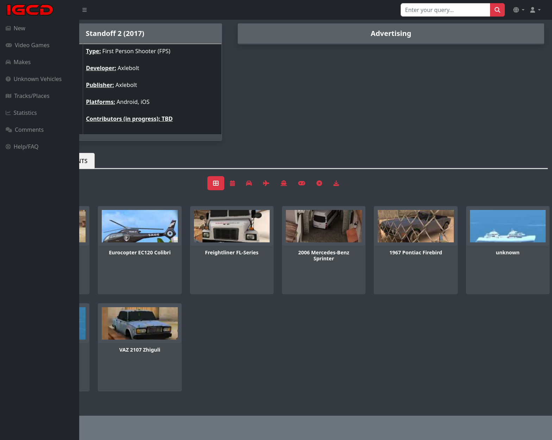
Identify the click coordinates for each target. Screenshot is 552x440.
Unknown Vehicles (34, 79)
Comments (25, 130)
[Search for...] (445, 10)
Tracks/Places (28, 96)
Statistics (21, 113)
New (15, 28)
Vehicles (105, 161)
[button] (518, 10)
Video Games (28, 45)
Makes (18, 62)
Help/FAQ (22, 146)
